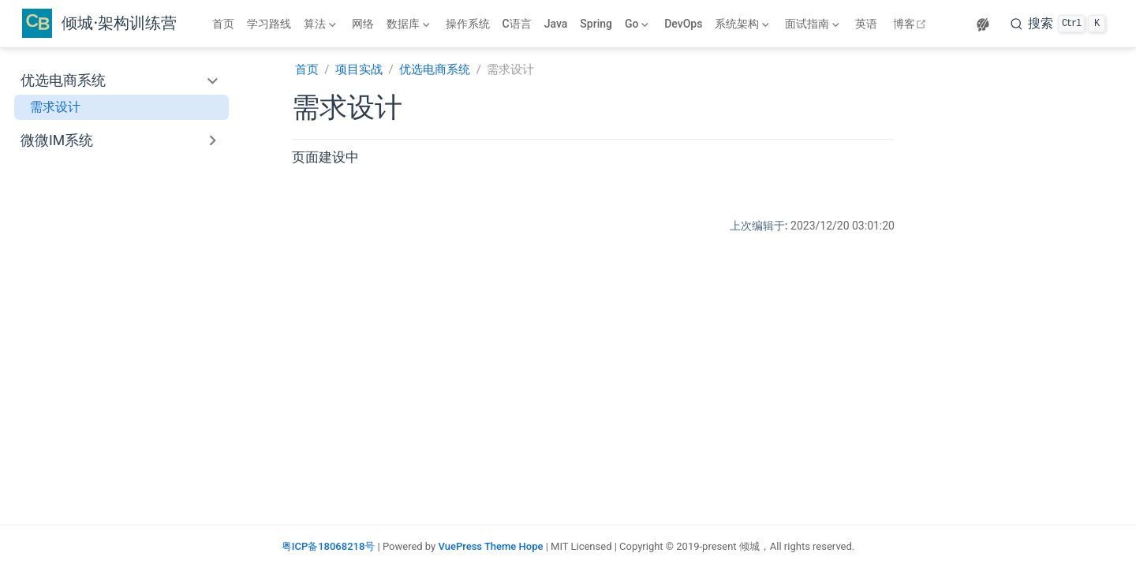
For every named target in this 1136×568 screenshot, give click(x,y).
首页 (223, 23)
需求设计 (55, 106)
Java (556, 23)
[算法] (321, 23)
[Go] (638, 23)
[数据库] (409, 23)
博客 (911, 23)
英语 (866, 23)
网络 (363, 23)
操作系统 (468, 23)
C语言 (517, 23)
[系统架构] (743, 23)
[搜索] (1058, 24)
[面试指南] (814, 23)
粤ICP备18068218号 (329, 546)
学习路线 (269, 23)
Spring (596, 23)
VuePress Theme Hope (490, 546)
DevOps (683, 23)
